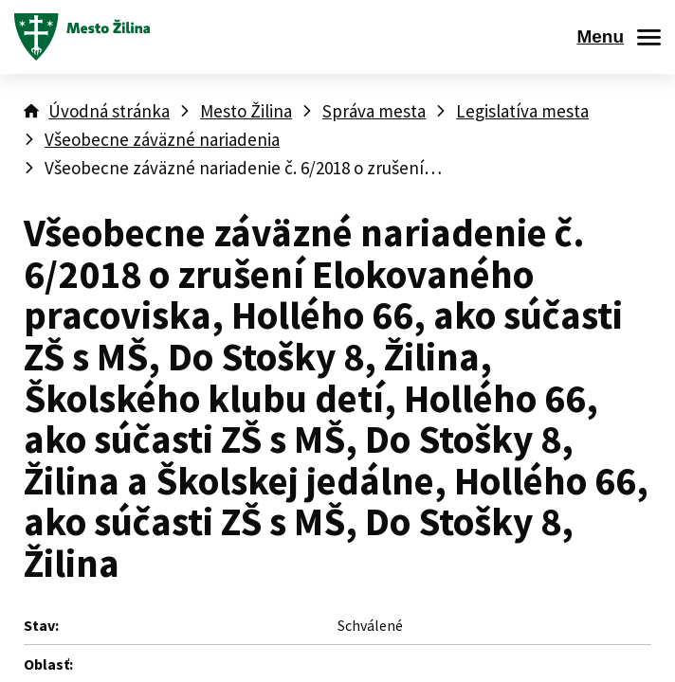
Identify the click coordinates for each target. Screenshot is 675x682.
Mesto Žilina (246, 110)
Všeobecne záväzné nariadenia (162, 139)
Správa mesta (374, 110)
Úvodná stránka (109, 110)
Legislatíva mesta (522, 110)
